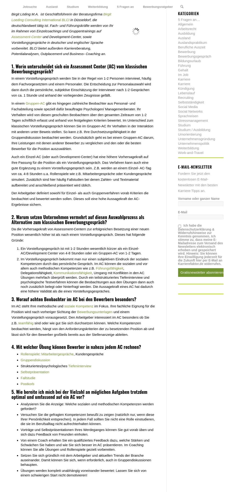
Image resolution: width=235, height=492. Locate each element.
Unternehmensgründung (196, 139)
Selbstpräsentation (35, 372)
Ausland (184, 38)
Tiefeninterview (79, 366)
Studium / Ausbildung (194, 130)
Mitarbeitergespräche (57, 354)
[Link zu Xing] (213, 6)
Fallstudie (28, 378)
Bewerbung (187, 52)
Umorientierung (190, 134)
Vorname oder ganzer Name (199, 198)
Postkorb (27, 384)
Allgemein (185, 24)
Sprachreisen (188, 116)
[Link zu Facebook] (206, 6)
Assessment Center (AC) (92, 66)
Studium (184, 125)
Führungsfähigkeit (109, 268)
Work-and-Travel (191, 153)
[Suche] (181, 7)
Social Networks (190, 111)
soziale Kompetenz (78, 306)
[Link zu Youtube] (220, 6)
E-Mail (182, 212)
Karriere (184, 79)
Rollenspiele (30, 354)
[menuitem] (30, 7)
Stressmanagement (193, 120)
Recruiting (186, 98)
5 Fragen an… (189, 20)
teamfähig (26, 323)
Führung (184, 65)
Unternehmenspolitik (194, 143)
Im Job (183, 75)
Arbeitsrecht (187, 29)
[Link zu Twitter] (199, 6)
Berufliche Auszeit (191, 47)
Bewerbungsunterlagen (94, 312)
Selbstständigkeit (191, 102)
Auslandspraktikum (192, 42)
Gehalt (183, 70)
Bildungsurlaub (189, 61)
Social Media (188, 107)
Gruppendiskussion (35, 360)
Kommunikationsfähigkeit (72, 273)
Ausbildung (186, 33)
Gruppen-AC (35, 103)
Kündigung (186, 88)
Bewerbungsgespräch (31, 71)
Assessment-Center (26, 37)
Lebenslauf (186, 93)
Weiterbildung (188, 148)
